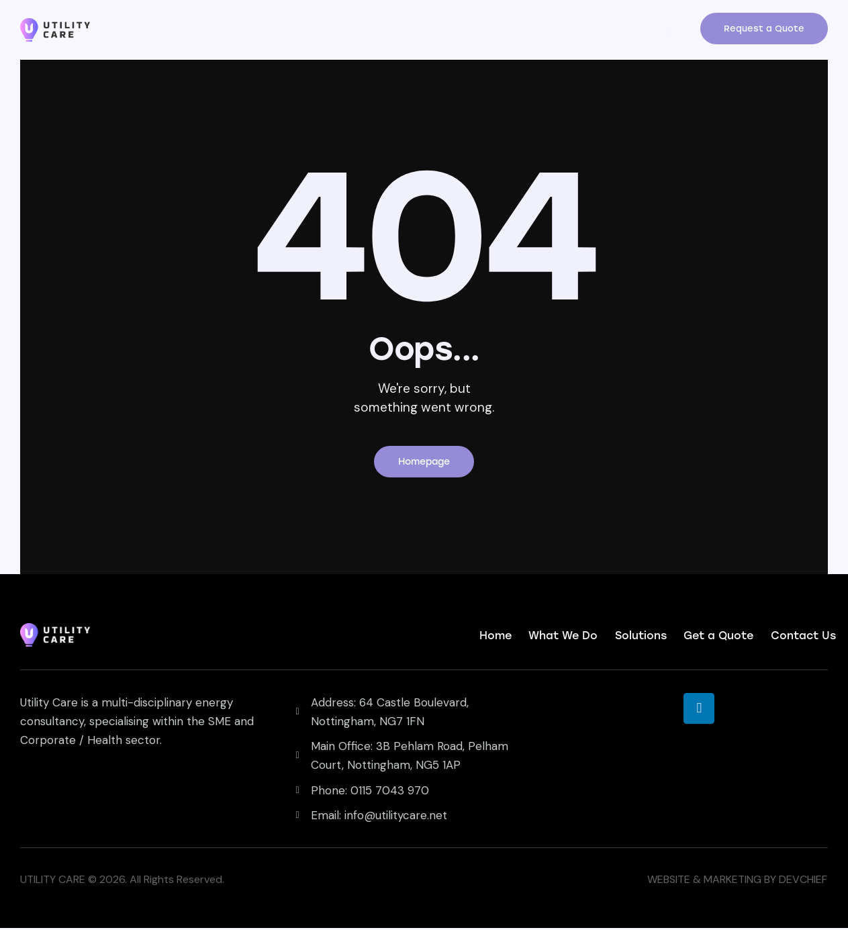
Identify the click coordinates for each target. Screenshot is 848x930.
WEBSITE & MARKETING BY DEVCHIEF (737, 881)
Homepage (424, 463)
